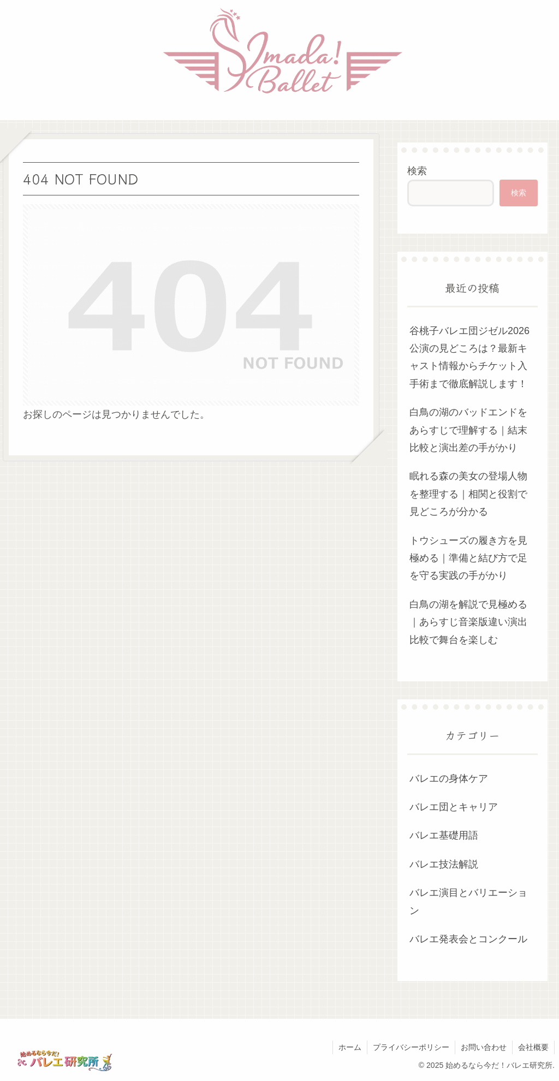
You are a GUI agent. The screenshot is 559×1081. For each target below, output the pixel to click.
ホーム (349, 1047)
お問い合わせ (484, 1047)
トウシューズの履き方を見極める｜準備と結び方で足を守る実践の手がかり (468, 558)
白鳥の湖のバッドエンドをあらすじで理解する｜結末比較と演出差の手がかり (468, 430)
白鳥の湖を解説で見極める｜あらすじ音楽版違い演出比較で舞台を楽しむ (468, 622)
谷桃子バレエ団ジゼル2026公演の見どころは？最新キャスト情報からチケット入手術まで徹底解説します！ (469, 357)
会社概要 (533, 1047)
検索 (417, 170)
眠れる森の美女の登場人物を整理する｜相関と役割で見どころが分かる (468, 494)
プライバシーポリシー (411, 1047)
